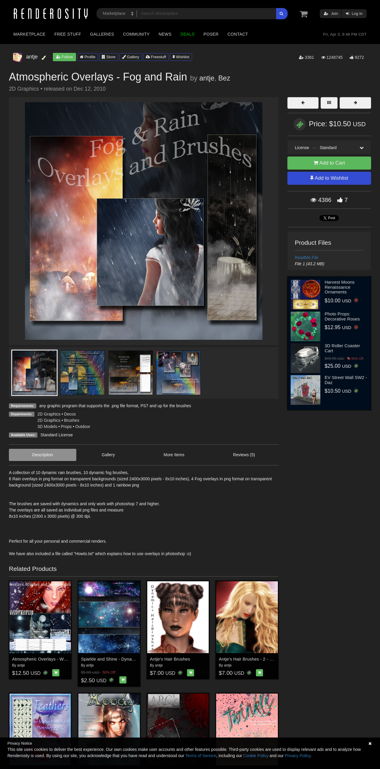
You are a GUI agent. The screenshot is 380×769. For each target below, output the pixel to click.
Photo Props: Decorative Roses (342, 316)
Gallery (130, 57)
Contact (237, 34)
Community (136, 34)
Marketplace (29, 34)
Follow (64, 57)
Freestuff (156, 57)
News (165, 34)
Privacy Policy (297, 755)
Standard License (56, 434)
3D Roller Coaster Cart (342, 348)
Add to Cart (329, 163)
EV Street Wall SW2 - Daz (346, 380)
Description (42, 454)
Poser (210, 34)
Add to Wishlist (329, 178)
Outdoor (82, 426)
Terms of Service (200, 755)
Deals (187, 34)
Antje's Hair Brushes (170, 658)
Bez (224, 78)
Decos (70, 414)
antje (206, 78)
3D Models (47, 426)
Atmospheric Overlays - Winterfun (45, 658)
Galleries (102, 34)
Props (66, 426)
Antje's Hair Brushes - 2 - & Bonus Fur (256, 658)
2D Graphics (49, 414)
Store (108, 57)
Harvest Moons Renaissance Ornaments (340, 287)
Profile (87, 57)
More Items (174, 454)
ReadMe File (306, 257)
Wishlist (180, 57)
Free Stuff (67, 34)
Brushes (71, 420)
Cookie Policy (255, 755)
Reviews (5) (244, 454)
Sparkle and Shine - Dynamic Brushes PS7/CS (127, 658)
